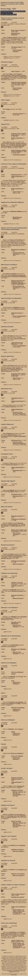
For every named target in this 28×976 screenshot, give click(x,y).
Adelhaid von (17, 849)
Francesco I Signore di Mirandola (19, 413)
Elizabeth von (16, 623)
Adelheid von (6, 558)
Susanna (18, 253)
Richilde (19, 146)
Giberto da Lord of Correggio (12, 523)
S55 (5, 631)
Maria (18, 242)
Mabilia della (16, 525)
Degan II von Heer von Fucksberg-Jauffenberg (13, 275)
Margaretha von (15, 34)
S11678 (6, 58)
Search (10, 12)
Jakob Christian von (17, 343)
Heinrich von (16, 702)
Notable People (4, 12)
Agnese (16, 191)
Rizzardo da (17, 516)
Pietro (6, 40)
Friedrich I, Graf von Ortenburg (11, 556)
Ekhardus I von (8, 646)
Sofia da (16, 782)
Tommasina (19, 154)
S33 (5, 56)
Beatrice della (16, 138)
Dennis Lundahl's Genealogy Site (8, 14)
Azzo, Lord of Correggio (16, 533)
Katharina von (18, 519)
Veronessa (15, 38)
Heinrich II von (17, 626)
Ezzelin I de (16, 821)
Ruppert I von (17, 873)
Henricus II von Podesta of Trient (17, 778)
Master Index (18, 11)
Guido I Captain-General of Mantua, (18, 151)
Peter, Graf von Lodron (17, 30)
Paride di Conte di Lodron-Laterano (13, 74)
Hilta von (18, 851)
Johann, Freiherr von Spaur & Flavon (13, 933)
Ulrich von (17, 672)
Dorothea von (17, 897)
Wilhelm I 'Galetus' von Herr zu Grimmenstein (19, 793)
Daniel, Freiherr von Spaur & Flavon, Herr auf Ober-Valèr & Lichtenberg (19, 911)
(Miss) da (18, 564)
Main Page (3, 11)
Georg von (19, 316)
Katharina (19, 309)
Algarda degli (17, 401)
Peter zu (17, 894)
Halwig (13, 674)
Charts (23, 11)
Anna (21, 676)
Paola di (17, 50)
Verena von (8, 901)
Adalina (16, 176)
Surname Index (10, 11)
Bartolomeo (16, 174)
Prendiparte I (16, 398)
